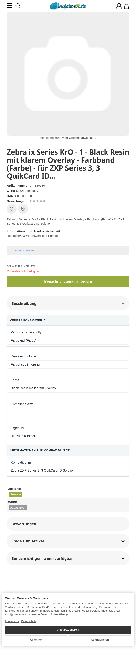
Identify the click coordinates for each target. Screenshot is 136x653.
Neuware (15, 494)
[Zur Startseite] (68, 6)
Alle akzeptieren (68, 629)
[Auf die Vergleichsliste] (23, 209)
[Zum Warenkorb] (126, 6)
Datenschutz (28, 621)
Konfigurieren (100, 639)
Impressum (12, 621)
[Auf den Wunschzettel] (12, 209)
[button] (68, 303)
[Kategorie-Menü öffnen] (9, 6)
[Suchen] (18, 6)
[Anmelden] (119, 6)
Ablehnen (36, 639)
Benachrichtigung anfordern (68, 281)
